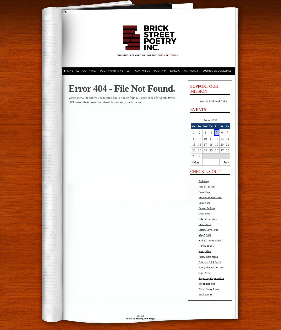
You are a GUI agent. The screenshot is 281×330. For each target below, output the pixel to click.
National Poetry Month (210, 240)
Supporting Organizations (211, 278)
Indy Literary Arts (208, 219)
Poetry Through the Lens (211, 267)
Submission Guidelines (217, 70)
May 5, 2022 (205, 235)
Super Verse (204, 273)
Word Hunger (205, 294)
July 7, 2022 (205, 224)
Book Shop (204, 192)
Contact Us (142, 70)
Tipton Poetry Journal (209, 289)
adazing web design (145, 318)
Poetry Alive (205, 251)
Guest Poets (204, 213)
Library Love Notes (208, 229)
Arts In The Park (207, 186)
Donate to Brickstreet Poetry (213, 101)
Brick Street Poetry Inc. (80, 70)
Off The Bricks (206, 246)
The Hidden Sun (207, 283)
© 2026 (140, 316)
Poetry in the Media (167, 70)
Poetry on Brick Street (115, 70)
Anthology (191, 70)
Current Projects (207, 208)
